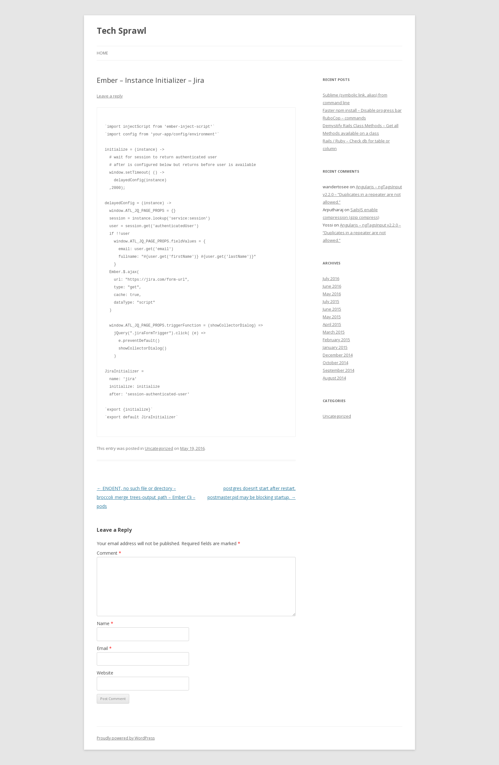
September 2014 (338, 370)
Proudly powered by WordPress (126, 738)
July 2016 (331, 278)
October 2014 (335, 362)
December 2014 (338, 355)
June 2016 (332, 286)
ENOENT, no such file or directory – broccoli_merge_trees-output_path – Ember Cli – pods (146, 497)
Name (105, 623)
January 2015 (335, 347)
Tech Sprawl (121, 30)
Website (105, 673)
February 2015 (336, 340)
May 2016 (332, 294)
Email (104, 648)
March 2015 (334, 332)
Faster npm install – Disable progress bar (362, 110)
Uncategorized (159, 448)
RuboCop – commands (344, 118)
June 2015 (332, 309)
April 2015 (332, 324)
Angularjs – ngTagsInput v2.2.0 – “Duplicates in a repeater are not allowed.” (362, 194)
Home (102, 53)
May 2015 (332, 317)
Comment (109, 553)
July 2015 (331, 301)
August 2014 (334, 378)
